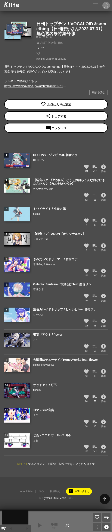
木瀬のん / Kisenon (44, 264)
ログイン (22, 464)
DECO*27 (38, 160)
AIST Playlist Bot (49, 42)
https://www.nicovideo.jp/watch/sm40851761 (33, 86)
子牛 (35, 415)
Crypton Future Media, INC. (57, 498)
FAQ (41, 491)
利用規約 (55, 491)
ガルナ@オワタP (43, 188)
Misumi (37, 390)
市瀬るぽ (38, 289)
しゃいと (38, 314)
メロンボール (41, 238)
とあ (35, 440)
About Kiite (26, 491)
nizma (36, 213)
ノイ (35, 339)
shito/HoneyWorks (43, 364)
